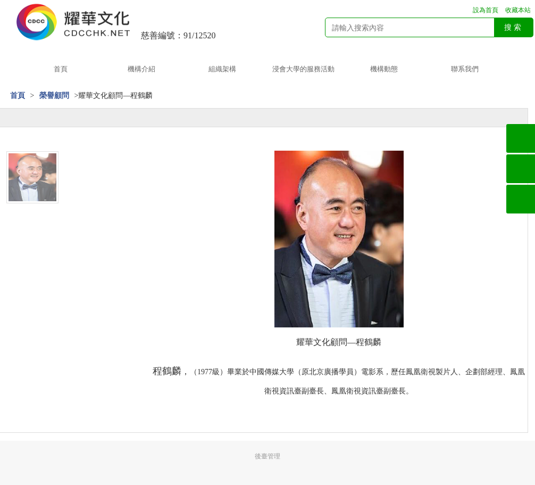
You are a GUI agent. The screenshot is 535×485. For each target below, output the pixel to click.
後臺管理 (267, 456)
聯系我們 (465, 69)
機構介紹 (141, 69)
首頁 (61, 69)
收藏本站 (518, 10)
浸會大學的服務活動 (303, 69)
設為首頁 (485, 10)
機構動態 (384, 69)
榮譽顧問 (54, 96)
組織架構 (222, 69)
